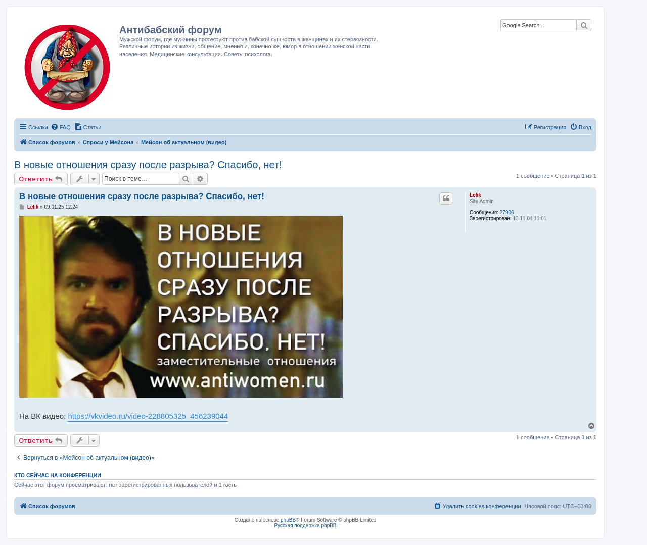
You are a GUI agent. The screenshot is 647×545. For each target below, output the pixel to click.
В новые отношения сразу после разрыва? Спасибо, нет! (148, 164)
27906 (507, 212)
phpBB (288, 520)
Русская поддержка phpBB (305, 525)
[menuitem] (61, 127)
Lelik (475, 195)
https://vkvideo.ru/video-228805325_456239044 (148, 416)
